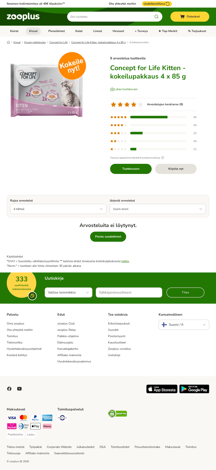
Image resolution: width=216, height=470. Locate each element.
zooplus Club (66, 324)
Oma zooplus (15, 324)
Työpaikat (35, 447)
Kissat (33, 31)
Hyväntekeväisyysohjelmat (24, 349)
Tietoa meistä (15, 447)
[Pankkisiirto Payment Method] (15, 434)
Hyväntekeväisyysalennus (74, 361)
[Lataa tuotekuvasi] (124, 89)
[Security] (117, 414)
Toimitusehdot (120, 447)
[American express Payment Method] (47, 418)
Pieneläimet (56, 31)
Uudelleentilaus (157, 3)
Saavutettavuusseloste (69, 453)
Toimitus (12, 336)
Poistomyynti (116, 336)
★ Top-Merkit (167, 31)
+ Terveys (141, 31)
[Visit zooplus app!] (162, 392)
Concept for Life (58, 42)
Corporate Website (59, 447)
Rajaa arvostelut (21, 201)
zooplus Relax (66, 330)
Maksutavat (172, 447)
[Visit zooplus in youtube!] (19, 388)
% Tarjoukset (197, 31)
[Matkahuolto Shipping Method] (62, 418)
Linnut (97, 31)
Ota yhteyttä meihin (122, 4)
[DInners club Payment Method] (24, 427)
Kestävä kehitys (17, 355)
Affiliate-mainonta (69, 355)
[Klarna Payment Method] (47, 427)
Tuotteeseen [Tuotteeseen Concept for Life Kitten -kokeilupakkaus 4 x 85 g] (130, 169)
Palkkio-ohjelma (67, 336)
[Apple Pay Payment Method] (35, 427)
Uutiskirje (114, 355)
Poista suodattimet (108, 237)
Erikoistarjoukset (119, 324)
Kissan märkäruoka (35, 42)
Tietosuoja (13, 453)
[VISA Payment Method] (12, 418)
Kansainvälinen (170, 314)
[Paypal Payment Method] (35, 418)
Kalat (78, 31)
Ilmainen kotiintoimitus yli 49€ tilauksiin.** (36, 4)
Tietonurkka (14, 342)
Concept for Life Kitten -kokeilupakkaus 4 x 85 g (98, 42)
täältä (125, 261)
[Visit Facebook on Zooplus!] (9, 388)
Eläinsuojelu (65, 342)
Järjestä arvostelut (122, 201)
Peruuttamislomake (147, 447)
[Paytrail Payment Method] (12, 427)
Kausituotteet (117, 342)
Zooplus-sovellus (119, 349)
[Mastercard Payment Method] (24, 418)
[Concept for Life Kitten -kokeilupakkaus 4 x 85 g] (47, 91)
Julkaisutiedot (85, 447)
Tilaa (185, 292)
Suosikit (113, 330)
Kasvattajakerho (67, 349)
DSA (103, 447)
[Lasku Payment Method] (31, 434)
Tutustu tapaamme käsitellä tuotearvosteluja (137, 157)
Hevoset (118, 31)
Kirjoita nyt (175, 169)
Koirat (14, 31)
